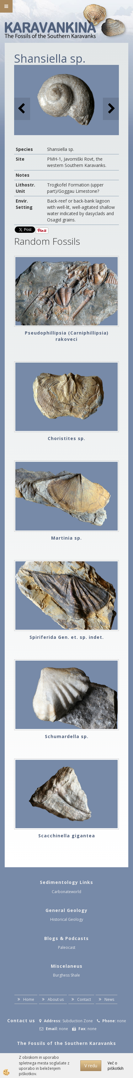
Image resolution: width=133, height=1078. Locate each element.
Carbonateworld (66, 891)
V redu (90, 1066)
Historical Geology (66, 919)
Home (28, 999)
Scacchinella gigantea (66, 836)
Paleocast (66, 947)
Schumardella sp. (66, 736)
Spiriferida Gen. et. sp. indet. (66, 637)
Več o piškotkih (116, 1065)
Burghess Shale (66, 975)
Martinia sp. (66, 538)
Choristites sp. (66, 438)
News (109, 999)
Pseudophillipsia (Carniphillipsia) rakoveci (67, 336)
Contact (84, 999)
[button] (111, 109)
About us (56, 999)
